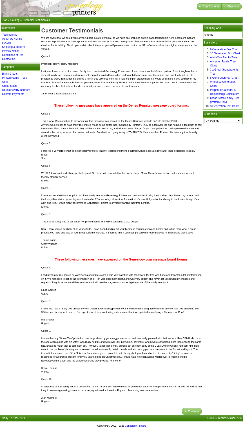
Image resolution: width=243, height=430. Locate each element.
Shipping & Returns (13, 46)
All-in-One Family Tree (223, 57)
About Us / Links (12, 38)
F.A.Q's (6, 42)
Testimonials (9, 34)
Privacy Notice (11, 51)
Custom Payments (13, 94)
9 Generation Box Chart (224, 49)
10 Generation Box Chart (225, 53)
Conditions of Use (13, 55)
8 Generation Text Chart (224, 106)
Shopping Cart (212, 28)
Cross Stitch (9, 85)
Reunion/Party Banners (16, 89)
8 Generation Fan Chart (224, 77)
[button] (209, 6)
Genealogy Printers (135, 425)
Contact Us (9, 59)
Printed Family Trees (14, 77)
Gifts (5, 81)
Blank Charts (10, 73)
